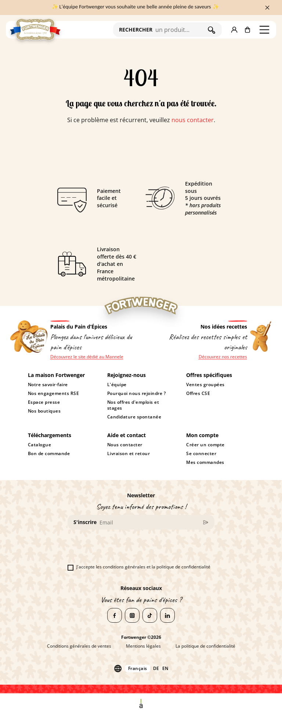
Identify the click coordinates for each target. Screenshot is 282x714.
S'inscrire (85, 522)
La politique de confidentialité (205, 646)
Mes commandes (205, 462)
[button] (234, 29)
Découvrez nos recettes (223, 357)
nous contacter (192, 120)
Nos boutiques (44, 411)
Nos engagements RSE (53, 393)
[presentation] (123, 549)
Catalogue (39, 445)
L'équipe (117, 385)
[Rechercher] (179, 30)
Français (137, 668)
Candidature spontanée (134, 417)
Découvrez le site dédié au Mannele (86, 357)
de (156, 668)
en (165, 668)
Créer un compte (205, 445)
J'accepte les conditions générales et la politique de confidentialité (139, 567)
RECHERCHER (135, 29)
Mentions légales (143, 646)
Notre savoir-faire (48, 385)
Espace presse (44, 402)
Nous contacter (124, 445)
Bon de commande (49, 454)
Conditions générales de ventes (79, 646)
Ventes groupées (205, 385)
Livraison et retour (128, 454)
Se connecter (201, 454)
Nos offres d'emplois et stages (133, 405)
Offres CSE (198, 393)
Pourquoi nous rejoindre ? (136, 393)
